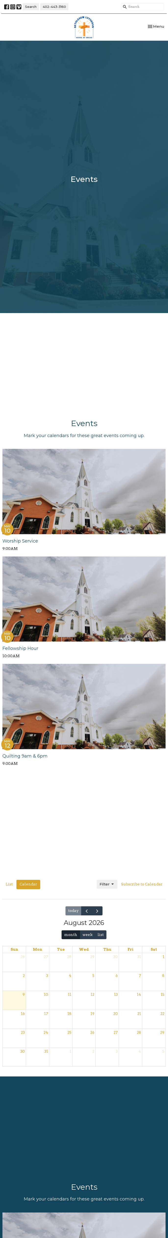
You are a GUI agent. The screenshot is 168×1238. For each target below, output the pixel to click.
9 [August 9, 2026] (24, 994)
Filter (107, 884)
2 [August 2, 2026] (24, 975)
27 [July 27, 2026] (46, 957)
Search (31, 7)
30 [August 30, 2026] (22, 1051)
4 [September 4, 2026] (140, 1051)
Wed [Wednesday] (84, 949)
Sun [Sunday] (14, 949)
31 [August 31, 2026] (46, 1051)
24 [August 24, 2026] (46, 1032)
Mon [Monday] (37, 949)
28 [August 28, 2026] (139, 1032)
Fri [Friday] (130, 949)
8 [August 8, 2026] (163, 975)
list (101, 935)
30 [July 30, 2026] (115, 957)
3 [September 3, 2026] (117, 1051)
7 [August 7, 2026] (140, 975)
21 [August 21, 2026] (139, 1013)
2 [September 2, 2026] (93, 1051)
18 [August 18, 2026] (69, 1013)
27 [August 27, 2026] (116, 1032)
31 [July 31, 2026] (139, 957)
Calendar (28, 884)
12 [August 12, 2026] (92, 994)
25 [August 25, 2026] (69, 1032)
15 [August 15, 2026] (162, 994)
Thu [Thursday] (107, 949)
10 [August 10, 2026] (46, 994)
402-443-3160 (54, 7)
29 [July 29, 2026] (92, 957)
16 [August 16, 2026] (23, 1013)
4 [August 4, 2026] (70, 975)
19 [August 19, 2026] (92, 1013)
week (87, 935)
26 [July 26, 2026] (23, 957)
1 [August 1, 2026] (163, 957)
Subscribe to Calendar (141, 884)
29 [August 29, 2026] (162, 1032)
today (73, 911)
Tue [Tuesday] (61, 949)
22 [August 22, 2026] (162, 1013)
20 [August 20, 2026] (115, 1013)
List (9, 884)
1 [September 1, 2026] (70, 1051)
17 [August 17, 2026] (46, 1013)
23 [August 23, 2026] (23, 1032)
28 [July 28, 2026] (69, 957)
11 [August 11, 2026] (69, 994)
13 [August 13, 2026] (116, 994)
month (70, 935)
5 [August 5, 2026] (93, 975)
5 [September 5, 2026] (163, 1051)
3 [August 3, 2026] (47, 975)
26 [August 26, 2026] (92, 1032)
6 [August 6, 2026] (117, 975)
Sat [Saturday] (154, 949)
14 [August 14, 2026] (139, 994)
